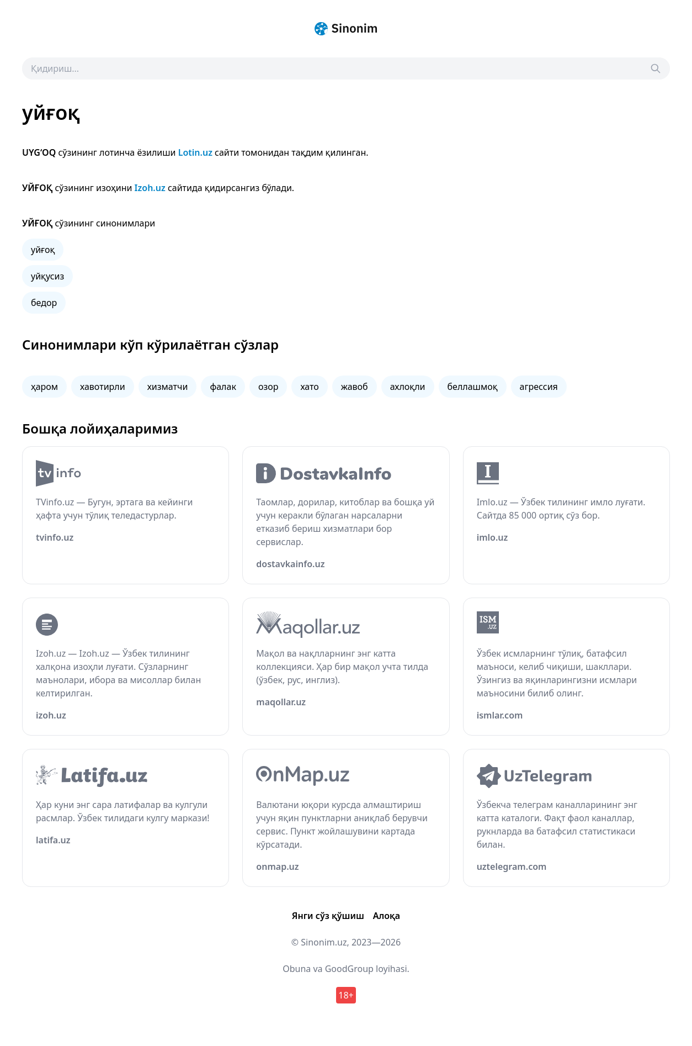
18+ (345, 995)
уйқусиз (47, 276)
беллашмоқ (473, 387)
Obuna (297, 969)
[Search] (655, 68)
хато (309, 387)
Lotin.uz (195, 152)
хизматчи (167, 387)
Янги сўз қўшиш (328, 916)
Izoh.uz (150, 188)
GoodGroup (349, 969)
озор (268, 387)
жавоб (354, 387)
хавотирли (102, 387)
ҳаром (44, 387)
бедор (44, 303)
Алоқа (386, 916)
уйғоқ (43, 250)
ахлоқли (407, 387)
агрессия (539, 387)
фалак (223, 387)
